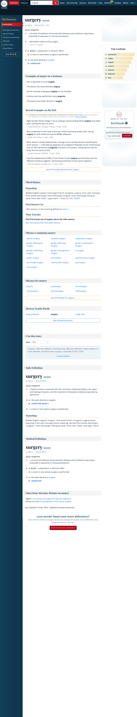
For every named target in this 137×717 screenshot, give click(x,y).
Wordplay (117, 3)
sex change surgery (35, 262)
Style (28, 342)
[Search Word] (55, 3)
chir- (70, 198)
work (77, 198)
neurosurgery (32, 291)
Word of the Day (72, 3)
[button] (133, 3)
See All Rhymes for (62, 298)
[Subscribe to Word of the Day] (113, 136)
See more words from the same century (43, 222)
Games (62, 3)
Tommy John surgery (60, 262)
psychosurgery (57, 291)
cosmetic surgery (58, 238)
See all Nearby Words (62, 320)
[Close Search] (50, 3)
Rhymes (125, 3)
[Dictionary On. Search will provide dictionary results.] (19, 3)
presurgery (56, 258)
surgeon (51, 60)
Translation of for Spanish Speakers (51, 498)
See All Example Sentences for (62, 169)
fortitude (118, 123)
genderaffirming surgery (58, 244)
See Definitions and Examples (118, 127)
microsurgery (81, 286)
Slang (100, 3)
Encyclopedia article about (55, 501)
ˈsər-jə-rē (39, 25)
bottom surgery (33, 238)
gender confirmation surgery (84, 244)
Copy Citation (63, 356)
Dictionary (9, 19)
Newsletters (108, 3)
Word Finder (92, 3)
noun (45, 20)
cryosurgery (56, 286)
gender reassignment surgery (60, 251)
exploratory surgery (83, 238)
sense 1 (65, 209)
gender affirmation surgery (35, 244)
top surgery (80, 262)
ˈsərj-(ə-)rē (41, 381)
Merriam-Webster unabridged (63, 528)
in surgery (79, 250)
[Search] (44, 3)
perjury (30, 286)
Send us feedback (81, 117)
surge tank (80, 314)
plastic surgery (33, 258)
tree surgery (32, 267)
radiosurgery (80, 291)
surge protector (32, 314)
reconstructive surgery (85, 258)
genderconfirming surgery (35, 251)
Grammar (83, 3)
